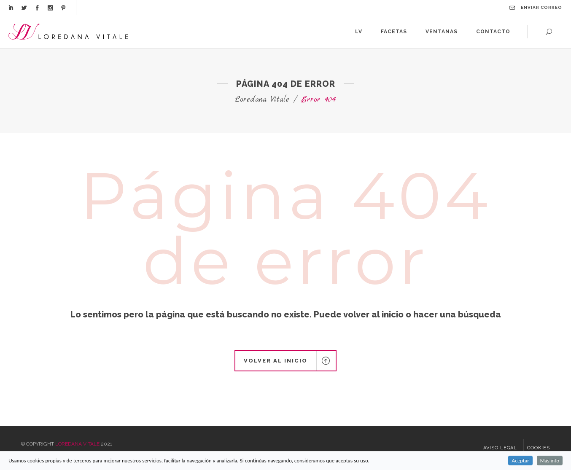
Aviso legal (500, 448)
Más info (550, 460)
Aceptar (520, 460)
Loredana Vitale (262, 99)
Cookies (538, 448)
